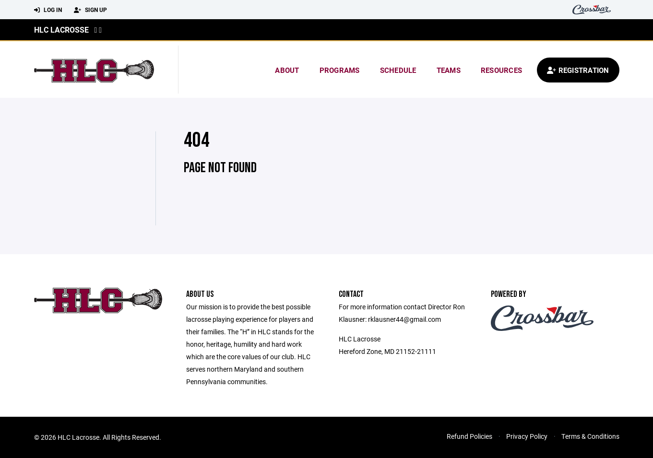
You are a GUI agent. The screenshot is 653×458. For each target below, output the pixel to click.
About (287, 70)
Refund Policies (469, 436)
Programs (340, 70)
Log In (48, 10)
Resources (501, 70)
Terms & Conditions (590, 436)
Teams (449, 70)
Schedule (398, 70)
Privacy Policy (526, 436)
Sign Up (90, 10)
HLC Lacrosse (61, 29)
